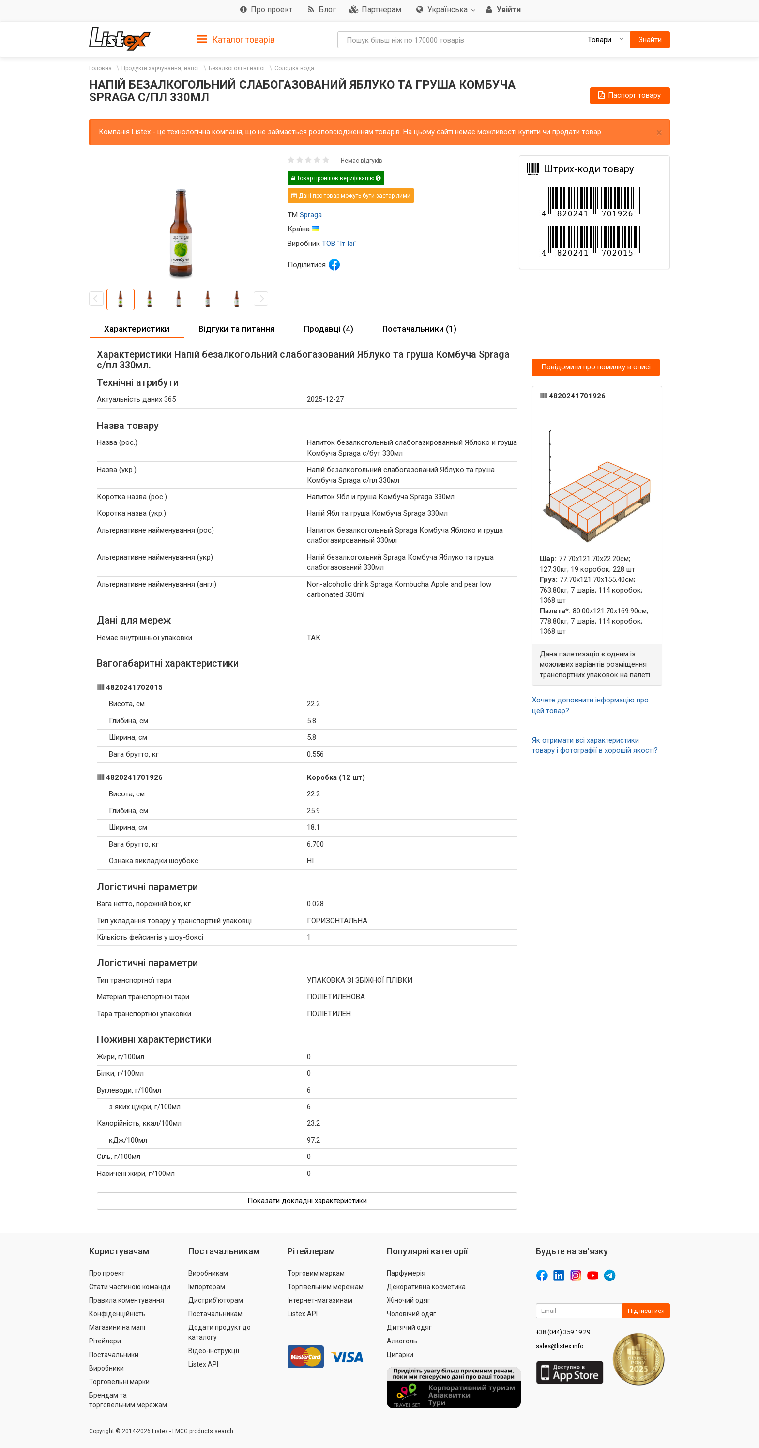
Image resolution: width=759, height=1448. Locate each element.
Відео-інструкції (213, 1351)
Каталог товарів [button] (236, 39)
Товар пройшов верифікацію (335, 178)
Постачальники (113, 1354)
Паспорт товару (629, 95)
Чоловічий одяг (411, 1314)
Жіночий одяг (408, 1300)
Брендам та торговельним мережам (128, 1400)
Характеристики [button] (136, 329)
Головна (100, 68)
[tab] (236, 39)
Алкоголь (402, 1341)
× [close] (659, 132)
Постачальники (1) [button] (419, 329)
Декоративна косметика (426, 1287)
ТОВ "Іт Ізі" (339, 243)
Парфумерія (406, 1273)
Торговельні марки (119, 1382)
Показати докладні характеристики (307, 1200)
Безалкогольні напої (237, 68)
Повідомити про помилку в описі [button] (596, 367)
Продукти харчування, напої (160, 68)
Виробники (106, 1368)
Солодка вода (294, 68)
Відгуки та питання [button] (236, 329)
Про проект (107, 1273)
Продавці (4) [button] (328, 329)
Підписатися (646, 1310)
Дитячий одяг (409, 1327)
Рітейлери (105, 1341)
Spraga (311, 215)
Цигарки (400, 1354)
